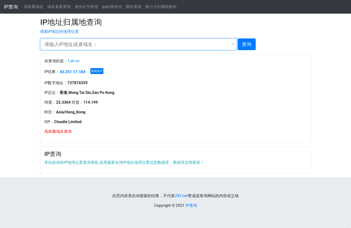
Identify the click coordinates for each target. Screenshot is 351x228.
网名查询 (133, 6)
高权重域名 (33, 6)
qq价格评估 (112, 6)
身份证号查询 (86, 6)
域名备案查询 (59, 6)
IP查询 (11, 7)
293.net (181, 195)
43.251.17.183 (72, 72)
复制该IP (97, 71)
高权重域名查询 (58, 131)
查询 (247, 44)
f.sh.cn (73, 61)
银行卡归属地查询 (160, 6)
